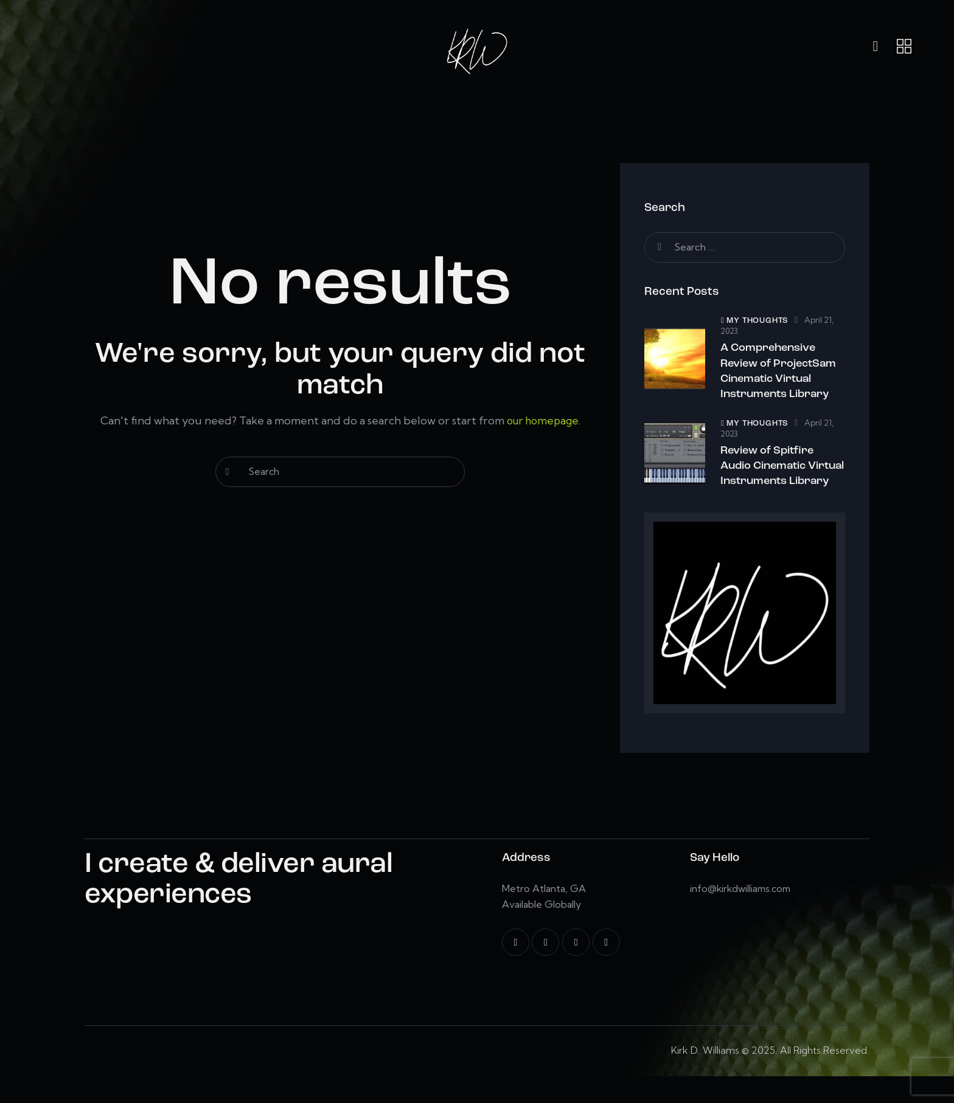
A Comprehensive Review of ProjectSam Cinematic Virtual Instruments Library (780, 374)
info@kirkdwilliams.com (742, 915)
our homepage (542, 420)
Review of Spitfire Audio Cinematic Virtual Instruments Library (776, 482)
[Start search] (227, 472)
